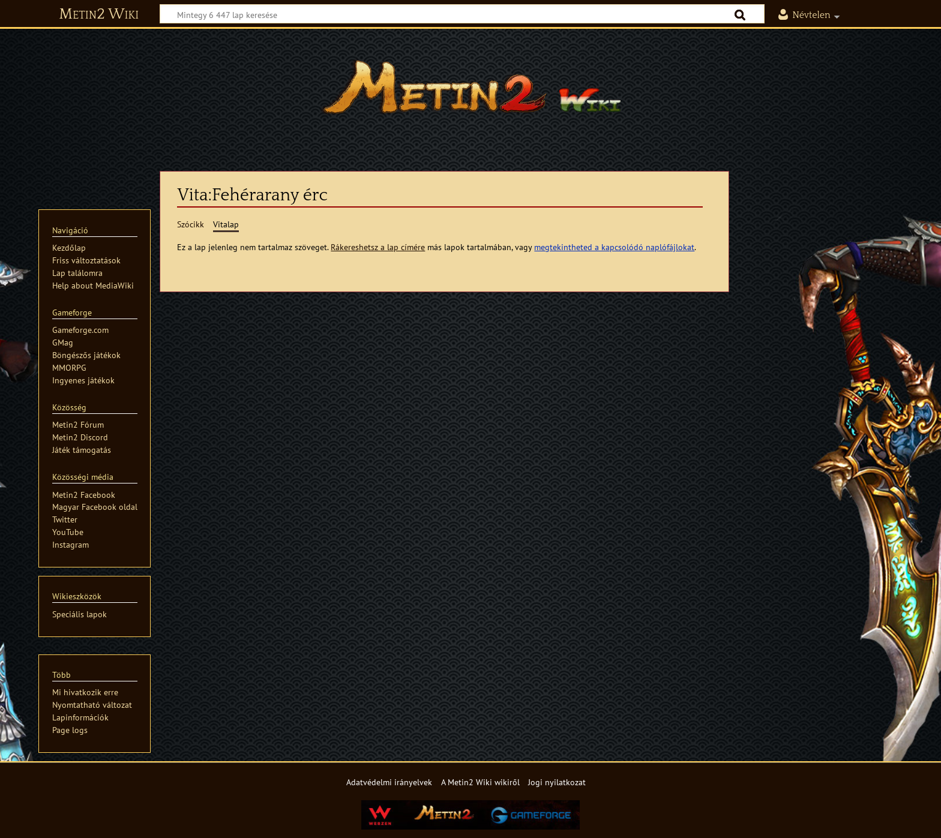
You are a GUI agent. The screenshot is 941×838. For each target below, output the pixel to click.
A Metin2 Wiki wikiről (480, 782)
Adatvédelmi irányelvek (389, 782)
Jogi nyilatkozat (557, 782)
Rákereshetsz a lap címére (378, 247)
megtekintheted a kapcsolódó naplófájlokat (614, 247)
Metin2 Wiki (99, 14)
